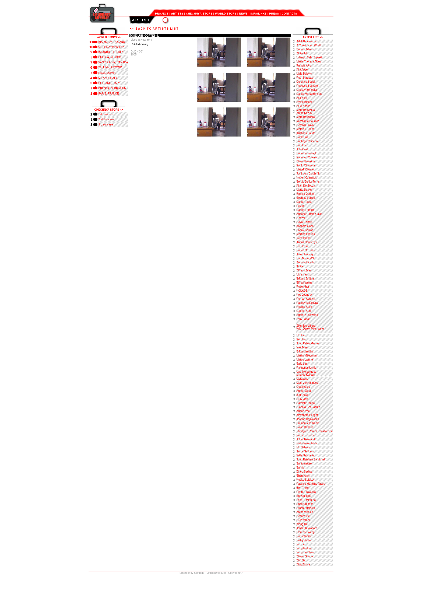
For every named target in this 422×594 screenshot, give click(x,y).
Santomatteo (304, 463)
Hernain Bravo (305, 125)
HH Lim (300, 335)
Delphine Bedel (305, 81)
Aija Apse (302, 69)
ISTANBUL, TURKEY (111, 52)
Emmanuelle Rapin (307, 423)
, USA (121, 47)
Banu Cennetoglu (306, 153)
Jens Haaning (304, 254)
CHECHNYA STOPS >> (108, 109)
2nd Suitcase (106, 119)
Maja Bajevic (304, 73)
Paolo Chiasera (305, 165)
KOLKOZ (301, 290)
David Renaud (304, 427)
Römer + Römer (305, 435)
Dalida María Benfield (309, 93)
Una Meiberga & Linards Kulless (306, 373)
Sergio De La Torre (307, 181)
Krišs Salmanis (305, 455)
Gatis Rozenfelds (306, 443)
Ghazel (300, 217)
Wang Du (301, 524)
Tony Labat (303, 318)
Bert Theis (302, 487)
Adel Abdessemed (307, 41)
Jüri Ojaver (302, 394)
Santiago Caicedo (307, 141)
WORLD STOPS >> (109, 37)
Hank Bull (302, 137)
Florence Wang (305, 532)
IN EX (299, 266)
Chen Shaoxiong (306, 161)
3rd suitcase (106, 124)
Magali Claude (305, 169)
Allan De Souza (305, 185)
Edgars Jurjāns (305, 278)
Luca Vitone (303, 520)
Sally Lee (301, 363)
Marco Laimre (304, 359)
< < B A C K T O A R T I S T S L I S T (154, 28)
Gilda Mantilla (304, 351)
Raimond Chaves (306, 157)
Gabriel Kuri (303, 310)
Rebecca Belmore (307, 85)
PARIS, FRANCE (109, 93)
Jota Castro (303, 149)
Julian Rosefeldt (305, 439)
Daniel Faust (303, 201)
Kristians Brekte (305, 133)
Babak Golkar (304, 230)
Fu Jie (300, 205)
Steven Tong (303, 495)
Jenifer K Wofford (306, 528)
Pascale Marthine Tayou (310, 483)
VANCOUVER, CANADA (113, 62)
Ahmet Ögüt (303, 390)
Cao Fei (301, 145)
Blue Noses (303, 105)
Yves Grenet (303, 238)
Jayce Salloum (305, 451)
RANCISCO (111, 47)
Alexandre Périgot (307, 415)
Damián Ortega (305, 402)
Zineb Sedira (304, 471)
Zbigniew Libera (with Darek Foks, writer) (310, 327)
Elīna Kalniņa (304, 282)
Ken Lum (301, 339)
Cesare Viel (303, 516)
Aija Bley (301, 97)
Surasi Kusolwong (307, 314)
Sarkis (300, 467)
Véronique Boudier (307, 121)
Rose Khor (302, 286)
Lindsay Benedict (306, 89)
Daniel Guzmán (305, 250)
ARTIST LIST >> (313, 37)
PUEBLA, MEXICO (110, 57)
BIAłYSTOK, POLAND (112, 41)
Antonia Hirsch (305, 262)
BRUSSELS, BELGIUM (112, 88)
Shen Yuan (303, 475)
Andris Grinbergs (306, 242)
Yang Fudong (304, 548)
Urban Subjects (305, 507)
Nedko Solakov (305, 479)
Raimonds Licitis (306, 367)
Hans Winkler (304, 536)
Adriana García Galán (309, 213)
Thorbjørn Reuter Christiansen (314, 431)
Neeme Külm (304, 306)
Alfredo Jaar (303, 270)
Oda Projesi (303, 386)
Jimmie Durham (305, 193)
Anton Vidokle (304, 512)
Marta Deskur (304, 189)
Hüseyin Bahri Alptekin (309, 57)
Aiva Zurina (303, 564)
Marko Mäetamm (306, 355)
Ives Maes (302, 347)
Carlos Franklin (305, 209)
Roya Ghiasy (304, 222)
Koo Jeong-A (304, 294)
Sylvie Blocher (304, 101)
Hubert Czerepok (306, 177)
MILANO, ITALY (108, 77)
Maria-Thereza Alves (308, 61)
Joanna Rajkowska (307, 419)
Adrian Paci (303, 411)
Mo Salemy (303, 447)
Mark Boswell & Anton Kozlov (305, 111)
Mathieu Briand (305, 129)
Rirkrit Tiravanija (306, 491)
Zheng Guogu (304, 556)
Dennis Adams (305, 49)
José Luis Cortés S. (308, 173)
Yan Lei (300, 544)
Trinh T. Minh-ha (306, 499)
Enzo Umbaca (304, 503)
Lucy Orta (302, 398)
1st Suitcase (106, 114)
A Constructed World (308, 45)
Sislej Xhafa (303, 540)
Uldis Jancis (303, 274)
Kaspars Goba (305, 226)
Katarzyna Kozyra (307, 302)
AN (102, 47)
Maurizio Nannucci (307, 382)
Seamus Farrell (305, 197)
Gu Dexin (302, 246)
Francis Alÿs (303, 65)
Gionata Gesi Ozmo (308, 407)
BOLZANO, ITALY (109, 83)
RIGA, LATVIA (107, 72)
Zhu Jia (300, 560)
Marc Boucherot (305, 117)
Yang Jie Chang (305, 552)
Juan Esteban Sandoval (310, 459)
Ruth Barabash (305, 77)
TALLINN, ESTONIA (111, 67)
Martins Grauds (305, 234)
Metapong (302, 378)
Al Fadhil (301, 53)
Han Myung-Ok (305, 258)
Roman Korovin (305, 298)
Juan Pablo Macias (307, 343)
